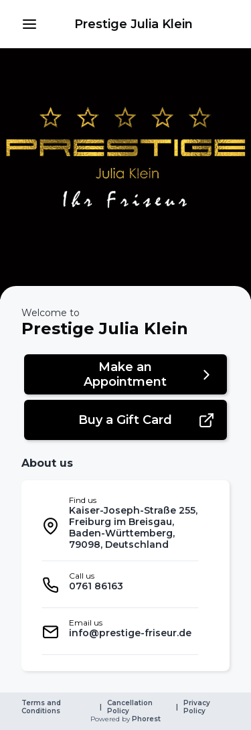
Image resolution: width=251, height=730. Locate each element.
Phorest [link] (145, 719)
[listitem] (120, 526)
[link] (133, 24)
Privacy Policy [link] (197, 707)
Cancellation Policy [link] (131, 707)
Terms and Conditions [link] (42, 707)
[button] (29, 24)
